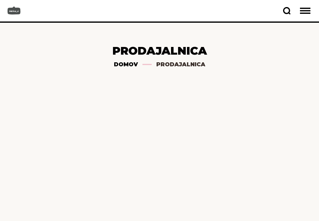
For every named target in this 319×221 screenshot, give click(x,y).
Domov (126, 64)
